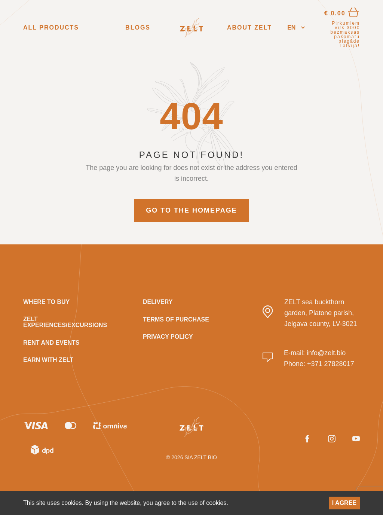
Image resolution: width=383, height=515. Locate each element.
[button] (296, 27)
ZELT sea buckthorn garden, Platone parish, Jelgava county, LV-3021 (320, 312)
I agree (344, 503)
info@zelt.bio (326, 353)
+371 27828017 (330, 364)
